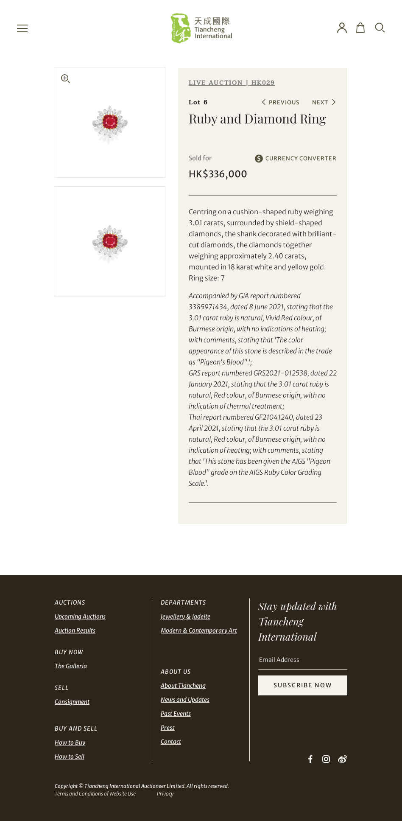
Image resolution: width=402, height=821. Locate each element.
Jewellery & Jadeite (185, 616)
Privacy (165, 793)
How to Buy (70, 742)
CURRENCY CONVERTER (301, 158)
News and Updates (185, 699)
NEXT (320, 102)
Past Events (176, 713)
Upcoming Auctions (80, 616)
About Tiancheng (183, 685)
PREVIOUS (284, 102)
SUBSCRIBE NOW (303, 685)
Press (168, 727)
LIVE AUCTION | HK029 (232, 82)
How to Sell (69, 756)
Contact (171, 741)
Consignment (72, 702)
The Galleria (71, 666)
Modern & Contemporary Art (199, 630)
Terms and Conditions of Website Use (95, 793)
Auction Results (75, 630)
